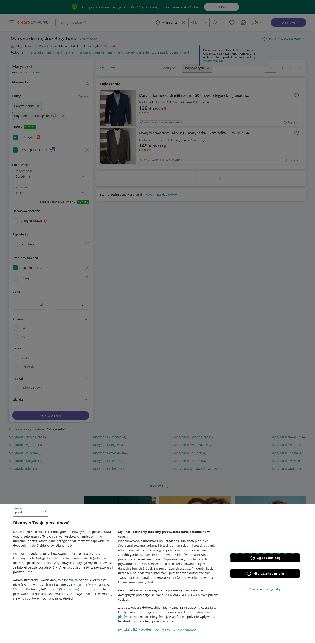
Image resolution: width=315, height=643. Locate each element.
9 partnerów (69, 589)
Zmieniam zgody (265, 589)
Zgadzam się (265, 557)
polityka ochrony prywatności (176, 629)
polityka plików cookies (134, 629)
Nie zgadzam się (265, 573)
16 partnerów (82, 585)
